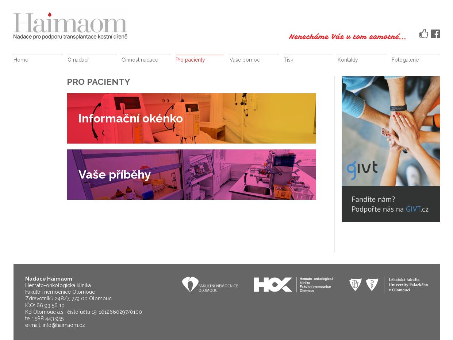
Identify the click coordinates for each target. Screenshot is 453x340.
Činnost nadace (140, 60)
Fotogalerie (405, 60)
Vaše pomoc (245, 60)
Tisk (288, 60)
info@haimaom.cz (64, 325)
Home (21, 60)
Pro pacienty (190, 60)
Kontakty (348, 60)
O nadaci (78, 60)
